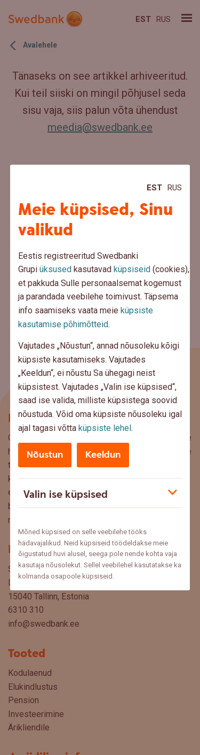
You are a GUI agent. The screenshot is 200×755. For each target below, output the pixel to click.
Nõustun (45, 455)
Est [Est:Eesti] (154, 187)
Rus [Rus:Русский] (174, 187)
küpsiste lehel (104, 428)
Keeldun (103, 455)
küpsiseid (132, 269)
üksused (55, 269)
